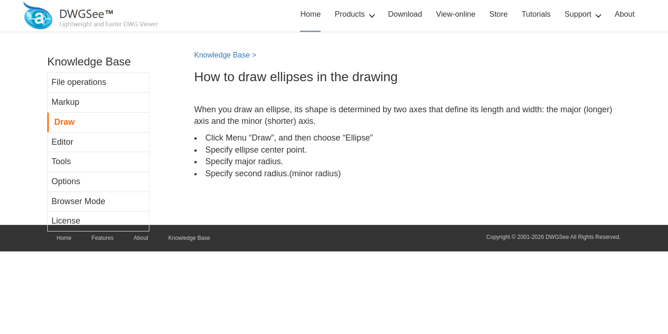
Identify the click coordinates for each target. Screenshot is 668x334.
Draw (64, 122)
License (65, 220)
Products (349, 14)
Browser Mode (78, 201)
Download (405, 14)
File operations (78, 82)
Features (102, 238)
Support (578, 14)
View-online (455, 14)
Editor (62, 142)
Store (498, 14)
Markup (65, 102)
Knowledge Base (189, 238)
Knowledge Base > (225, 55)
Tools (61, 161)
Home (310, 14)
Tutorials (536, 14)
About (625, 14)
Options (65, 181)
